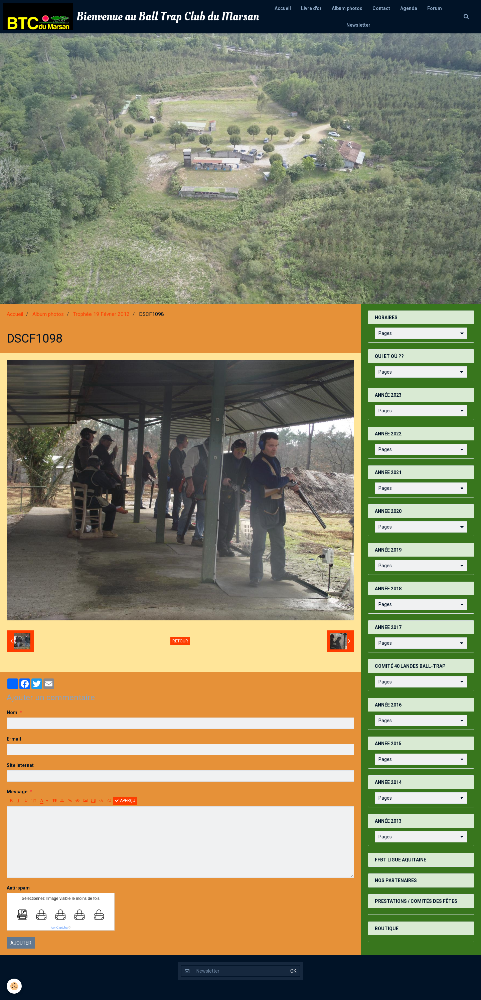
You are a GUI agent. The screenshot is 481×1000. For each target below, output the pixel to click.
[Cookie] (14, 986)
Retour (180, 641)
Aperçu (125, 800)
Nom (12, 712)
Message (17, 791)
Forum (434, 8)
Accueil (283, 8)
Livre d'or (311, 8)
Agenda (408, 8)
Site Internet (20, 765)
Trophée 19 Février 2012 (101, 314)
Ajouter (20, 943)
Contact (381, 8)
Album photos (347, 8)
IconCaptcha (59, 927)
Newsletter (358, 25)
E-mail (14, 739)
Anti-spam (18, 887)
